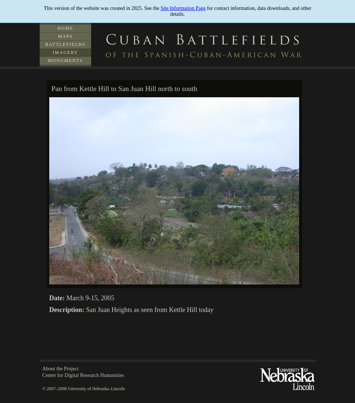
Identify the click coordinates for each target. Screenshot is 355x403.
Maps (65, 36)
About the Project (60, 368)
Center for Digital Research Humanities (83, 375)
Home (65, 28)
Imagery (65, 52)
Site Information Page (183, 8)
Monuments (65, 60)
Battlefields (65, 44)
